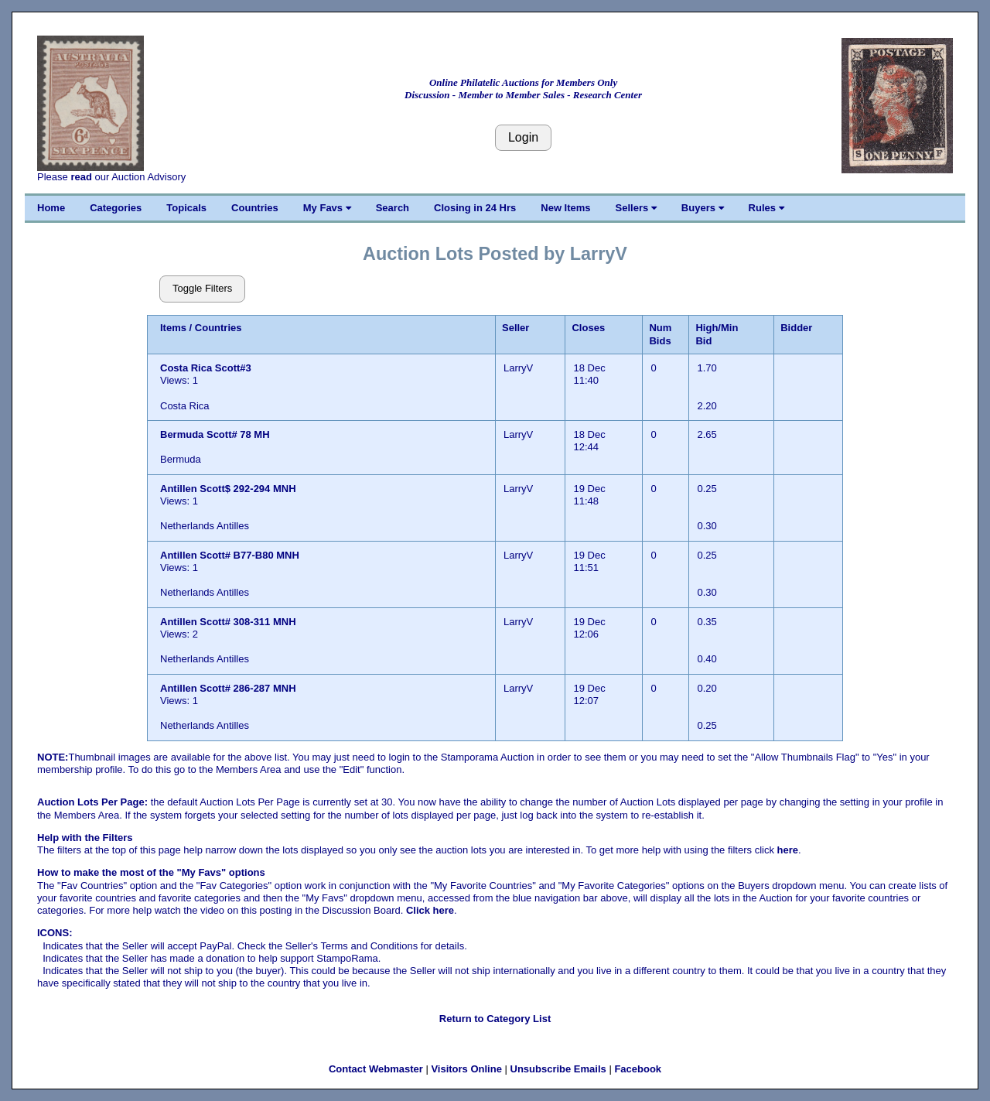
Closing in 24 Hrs (475, 208)
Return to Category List (495, 1018)
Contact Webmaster (376, 1069)
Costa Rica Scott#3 (205, 368)
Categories (116, 208)
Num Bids (660, 334)
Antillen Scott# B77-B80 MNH (229, 555)
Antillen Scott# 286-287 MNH (228, 688)
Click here (430, 910)
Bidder (796, 327)
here (787, 850)
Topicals (186, 208)
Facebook (637, 1069)
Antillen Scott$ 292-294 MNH (228, 488)
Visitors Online (466, 1069)
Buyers (702, 208)
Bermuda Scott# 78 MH (215, 434)
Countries (254, 208)
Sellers (636, 208)
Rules (766, 208)
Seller (515, 327)
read (80, 177)
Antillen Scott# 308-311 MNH (228, 621)
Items (173, 327)
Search (392, 208)
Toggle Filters (202, 288)
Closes (588, 327)
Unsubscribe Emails (558, 1069)
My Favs (327, 208)
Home (51, 208)
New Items (565, 208)
